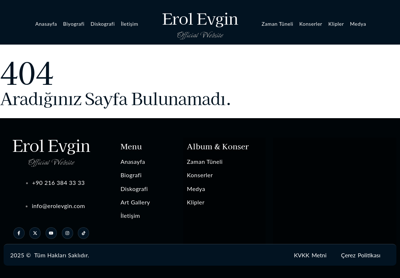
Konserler (310, 24)
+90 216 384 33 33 (58, 182)
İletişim (129, 24)
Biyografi (73, 24)
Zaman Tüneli (277, 24)
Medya (358, 24)
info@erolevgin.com (58, 205)
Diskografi (102, 24)
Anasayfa (46, 24)
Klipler (336, 24)
